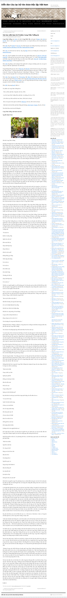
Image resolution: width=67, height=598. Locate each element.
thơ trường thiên (42, 57)
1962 (6, 77)
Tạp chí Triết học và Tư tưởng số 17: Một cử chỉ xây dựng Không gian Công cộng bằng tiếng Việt (58, 429)
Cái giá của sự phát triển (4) (56, 148)
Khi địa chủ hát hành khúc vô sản (57, 346)
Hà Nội (4, 40)
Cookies (53, 223)
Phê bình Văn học (55, 450)
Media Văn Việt (37, 23)
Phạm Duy (21, 68)
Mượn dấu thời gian (55, 449)
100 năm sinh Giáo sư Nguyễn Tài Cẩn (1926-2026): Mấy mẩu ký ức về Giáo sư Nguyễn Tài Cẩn (57, 307)
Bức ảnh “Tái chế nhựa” (56, 370)
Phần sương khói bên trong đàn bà (57, 404)
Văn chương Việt (55, 454)
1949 (6, 45)
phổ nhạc (28, 68)
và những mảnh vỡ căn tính (58, 339)
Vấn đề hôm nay (12, 21)
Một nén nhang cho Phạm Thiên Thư (58, 423)
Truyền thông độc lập (55, 386)
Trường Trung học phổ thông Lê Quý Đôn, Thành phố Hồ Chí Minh (18, 47)
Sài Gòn (19, 45)
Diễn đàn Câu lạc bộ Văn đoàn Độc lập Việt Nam (24, 4)
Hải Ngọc (53, 444)
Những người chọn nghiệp (56, 349)
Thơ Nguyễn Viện (55, 397)
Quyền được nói (58, 186)
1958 (6, 63)
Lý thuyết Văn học (55, 448)
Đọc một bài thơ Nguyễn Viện (57, 160)
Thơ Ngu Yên (54, 253)
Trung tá (16, 80)
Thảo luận (38, 21)
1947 (14, 40)
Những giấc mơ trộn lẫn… (56, 409)
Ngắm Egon (54, 298)
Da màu (53, 439)
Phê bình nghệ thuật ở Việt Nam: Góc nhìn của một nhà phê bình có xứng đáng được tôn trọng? (57, 220)
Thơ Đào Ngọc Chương (56, 311)
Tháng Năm (54, 212)
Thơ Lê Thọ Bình (54, 372)
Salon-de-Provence (7, 52)
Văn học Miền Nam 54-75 (47, 21)
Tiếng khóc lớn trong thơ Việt (57, 420)
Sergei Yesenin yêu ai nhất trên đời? (58, 235)
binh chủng (29, 78)
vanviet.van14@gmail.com (55, 40)
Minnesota (23, 101)
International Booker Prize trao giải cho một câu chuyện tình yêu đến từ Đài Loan (58, 315)
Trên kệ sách (48, 23)
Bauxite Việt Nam (55, 438)
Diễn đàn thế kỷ (54, 441)
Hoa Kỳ (14, 77)
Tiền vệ (53, 451)
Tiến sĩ (29, 77)
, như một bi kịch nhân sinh (57, 287)
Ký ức (53, 254)
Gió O (53, 443)
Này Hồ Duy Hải (54, 392)
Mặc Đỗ (36, 59)
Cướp (53, 165)
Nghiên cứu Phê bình (26, 21)
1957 (6, 55)
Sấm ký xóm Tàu (54, 333)
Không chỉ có (58, 351)
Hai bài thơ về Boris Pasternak (57, 170)
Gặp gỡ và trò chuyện (7, 23)
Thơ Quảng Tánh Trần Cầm (56, 418)
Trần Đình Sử (54, 453)
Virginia (35, 105)
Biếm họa (24, 23)
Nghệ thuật (55, 21)
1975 (20, 80)
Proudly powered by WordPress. (57, 594)
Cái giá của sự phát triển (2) (56, 182)
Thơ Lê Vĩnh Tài (54, 207)
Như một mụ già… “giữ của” (57, 264)
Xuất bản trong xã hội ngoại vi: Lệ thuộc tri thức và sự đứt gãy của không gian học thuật (58, 244)
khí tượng (22, 77)
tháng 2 (38, 39)
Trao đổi (43, 23)
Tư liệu (33, 21)
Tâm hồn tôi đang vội (55, 300)
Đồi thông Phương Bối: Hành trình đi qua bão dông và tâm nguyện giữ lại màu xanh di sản (58, 239)
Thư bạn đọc (30, 23)
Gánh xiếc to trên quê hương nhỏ (57, 224)
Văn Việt (19, 36)
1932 (16, 39)
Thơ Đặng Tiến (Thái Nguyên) (57, 344)
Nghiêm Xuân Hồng (7, 60)
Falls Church (30, 105)
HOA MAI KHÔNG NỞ (41, 588)
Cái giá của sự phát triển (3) (56, 163)
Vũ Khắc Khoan (42, 59)
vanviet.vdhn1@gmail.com (55, 55)
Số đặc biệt (5, 21)
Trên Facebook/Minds (17, 23)
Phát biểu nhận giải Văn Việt (58, 23)
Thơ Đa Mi (53, 153)
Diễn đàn (53, 440)
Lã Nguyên (53, 446)
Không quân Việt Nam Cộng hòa (39, 78)
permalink (28, 586)
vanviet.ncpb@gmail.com (55, 50)
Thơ (20, 21)
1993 (6, 85)
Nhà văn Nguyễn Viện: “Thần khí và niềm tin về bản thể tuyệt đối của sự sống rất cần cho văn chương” (58, 364)
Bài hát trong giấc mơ (55, 216)
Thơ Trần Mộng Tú (55, 227)
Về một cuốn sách (55, 290)
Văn (17, 21)
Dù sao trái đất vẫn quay (56, 209)
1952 (6, 50)
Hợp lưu (53, 445)
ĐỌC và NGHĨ (54, 277)
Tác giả (4, 26)
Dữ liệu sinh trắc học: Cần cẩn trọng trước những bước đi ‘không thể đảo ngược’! (58, 199)
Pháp (26, 50)
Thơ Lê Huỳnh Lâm (55, 296)
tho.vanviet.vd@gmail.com (55, 45)
